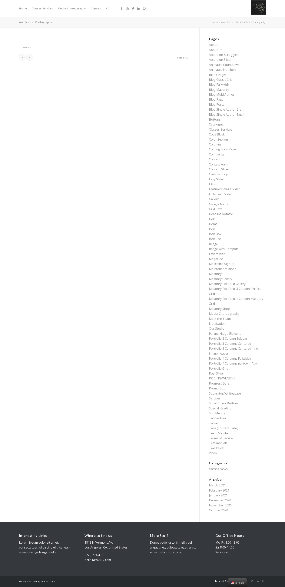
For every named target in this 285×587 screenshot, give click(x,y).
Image (213, 244)
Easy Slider (216, 179)
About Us (215, 50)
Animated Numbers (223, 70)
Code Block (217, 134)
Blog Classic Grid (220, 80)
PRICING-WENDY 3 (222, 378)
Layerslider (217, 254)
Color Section (218, 139)
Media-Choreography (224, 314)
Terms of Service (221, 438)
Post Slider (216, 373)
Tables (214, 423)
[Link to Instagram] (144, 8)
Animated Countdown (224, 65)
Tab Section (217, 418)
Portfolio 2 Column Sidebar (228, 338)
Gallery (214, 199)
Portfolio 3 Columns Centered (230, 344)
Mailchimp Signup (221, 264)
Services (214, 398)
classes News (218, 469)
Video (213, 453)
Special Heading (220, 408)
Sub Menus (217, 413)
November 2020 (220, 505)
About (213, 45)
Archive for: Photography (35, 22)
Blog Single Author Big (225, 109)
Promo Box (217, 388)
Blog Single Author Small (226, 114)
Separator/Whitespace (225, 393)
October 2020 (218, 510)
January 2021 (218, 495)
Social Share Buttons (223, 403)
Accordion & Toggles (223, 55)
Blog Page (216, 99)
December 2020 (220, 500)
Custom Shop (218, 174)
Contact (214, 159)
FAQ (212, 184)
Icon (212, 229)
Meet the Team (220, 319)
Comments (216, 154)
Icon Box (215, 234)
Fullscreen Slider (220, 194)
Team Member (219, 433)
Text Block (216, 448)
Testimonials (218, 443)
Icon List (215, 239)
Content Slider (219, 169)
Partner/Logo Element (225, 334)
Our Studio (216, 328)
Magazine (216, 259)
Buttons (214, 119)
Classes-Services (220, 129)
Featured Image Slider (224, 189)
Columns (215, 144)
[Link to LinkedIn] (138, 8)
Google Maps (218, 204)
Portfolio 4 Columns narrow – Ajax (233, 363)
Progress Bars (219, 383)
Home (213, 224)
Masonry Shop (219, 309)
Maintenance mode (222, 269)
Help (212, 219)
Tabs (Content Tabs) (223, 428)
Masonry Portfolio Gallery (227, 284)
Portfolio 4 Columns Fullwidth (230, 358)
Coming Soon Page (222, 149)
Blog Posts (216, 104)
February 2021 (219, 490)
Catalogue (216, 124)
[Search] (107, 8)
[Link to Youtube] (127, 8)
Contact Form (218, 164)
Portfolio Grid (218, 368)
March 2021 (217, 485)
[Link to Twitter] (133, 8)
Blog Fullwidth (219, 84)
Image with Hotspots (224, 249)
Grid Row (215, 209)
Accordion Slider (220, 60)
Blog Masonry (219, 90)
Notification (217, 324)
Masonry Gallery (220, 279)
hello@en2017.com (98, 560)
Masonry (215, 274)
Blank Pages (218, 75)
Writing (27, 46)
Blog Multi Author (221, 94)
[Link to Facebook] (121, 8)
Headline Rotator (221, 214)
